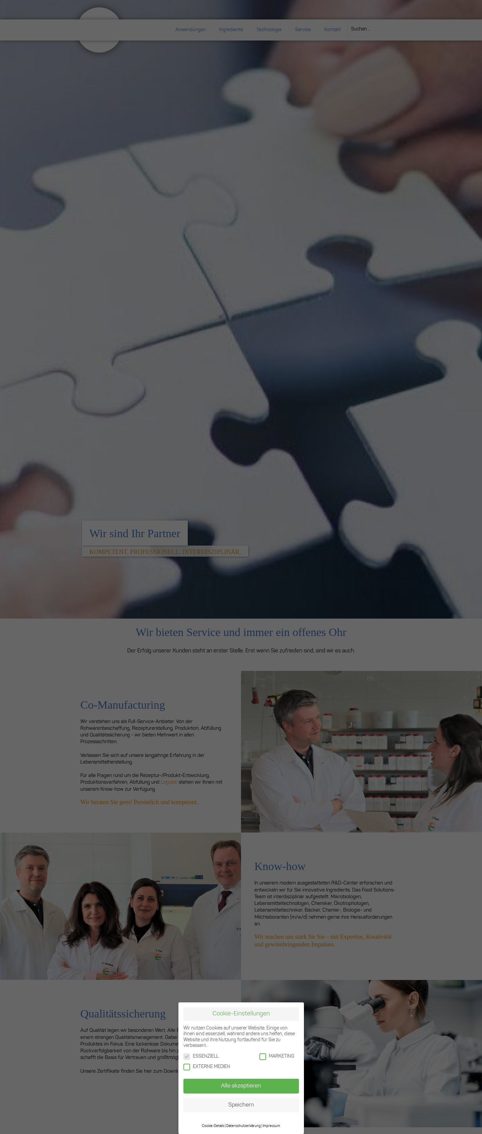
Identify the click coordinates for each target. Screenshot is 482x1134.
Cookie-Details (213, 1126)
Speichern (241, 1105)
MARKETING (276, 1056)
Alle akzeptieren (241, 1086)
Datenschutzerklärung (243, 1126)
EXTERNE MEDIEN (206, 1067)
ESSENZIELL (201, 1056)
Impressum (271, 1126)
